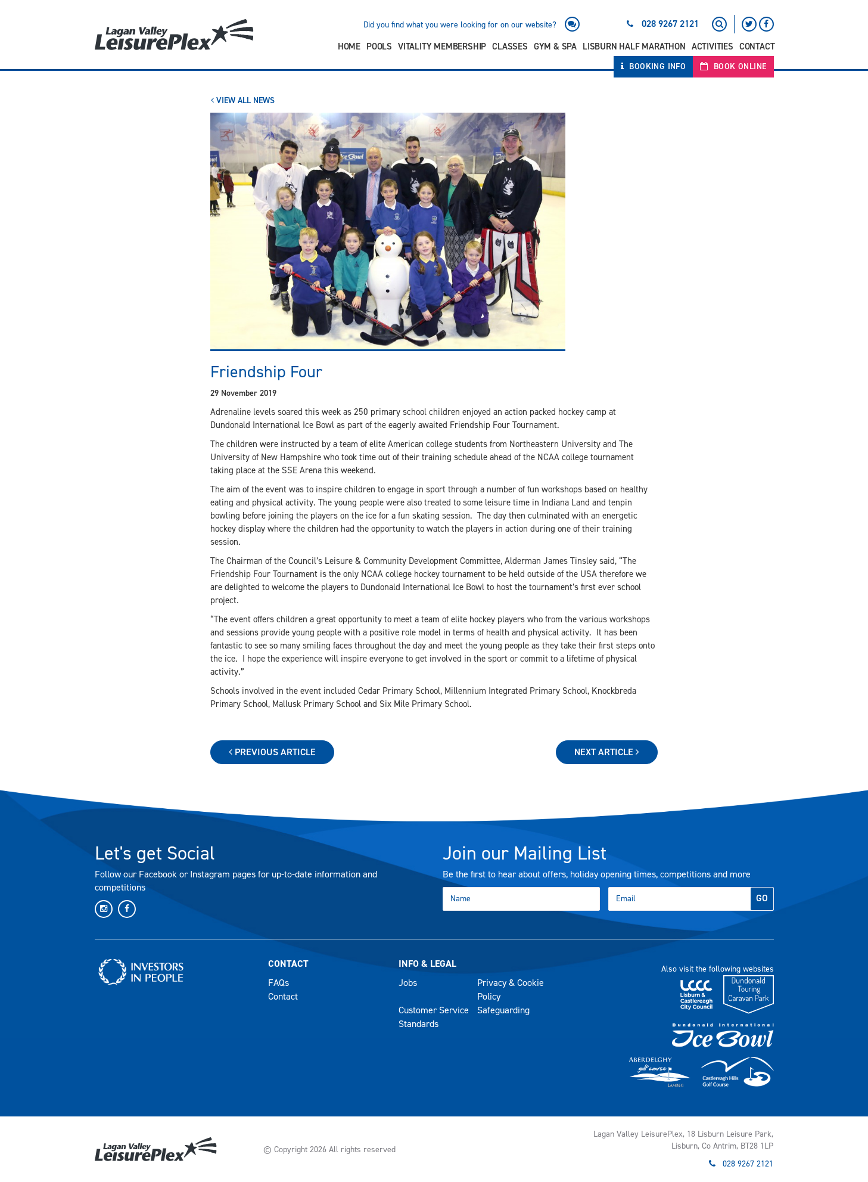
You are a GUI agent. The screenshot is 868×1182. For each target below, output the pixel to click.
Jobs (408, 982)
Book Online (733, 66)
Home (349, 46)
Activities (712, 46)
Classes (510, 46)
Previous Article (272, 752)
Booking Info (653, 66)
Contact (757, 46)
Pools (379, 46)
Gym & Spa (555, 46)
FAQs (278, 982)
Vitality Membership (442, 46)
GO (762, 898)
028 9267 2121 (670, 23)
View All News (243, 100)
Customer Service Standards (434, 1017)
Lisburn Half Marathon (634, 46)
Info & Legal (427, 963)
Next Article (606, 752)
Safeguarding (503, 1010)
